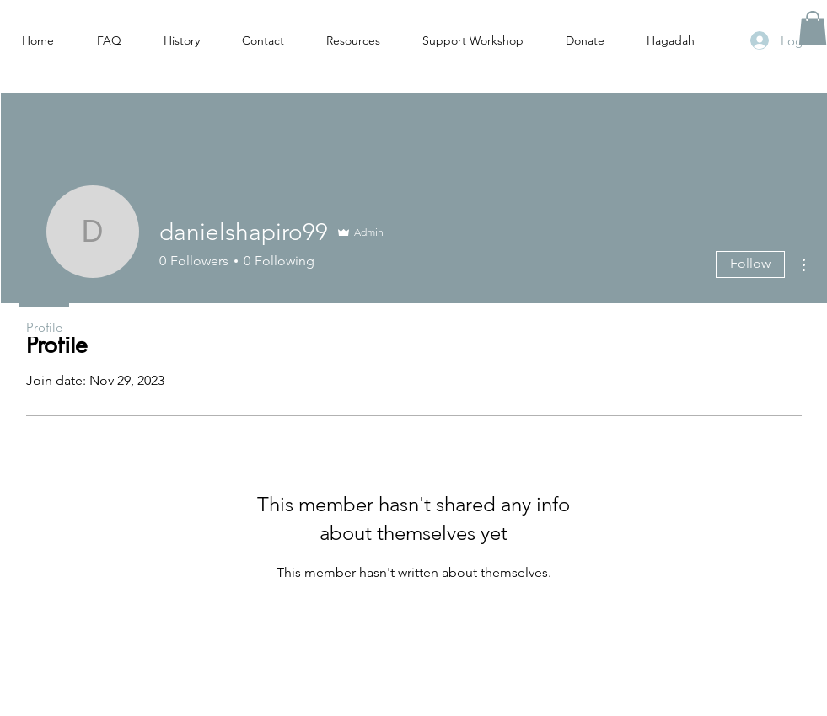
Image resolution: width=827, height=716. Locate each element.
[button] (812, 28)
